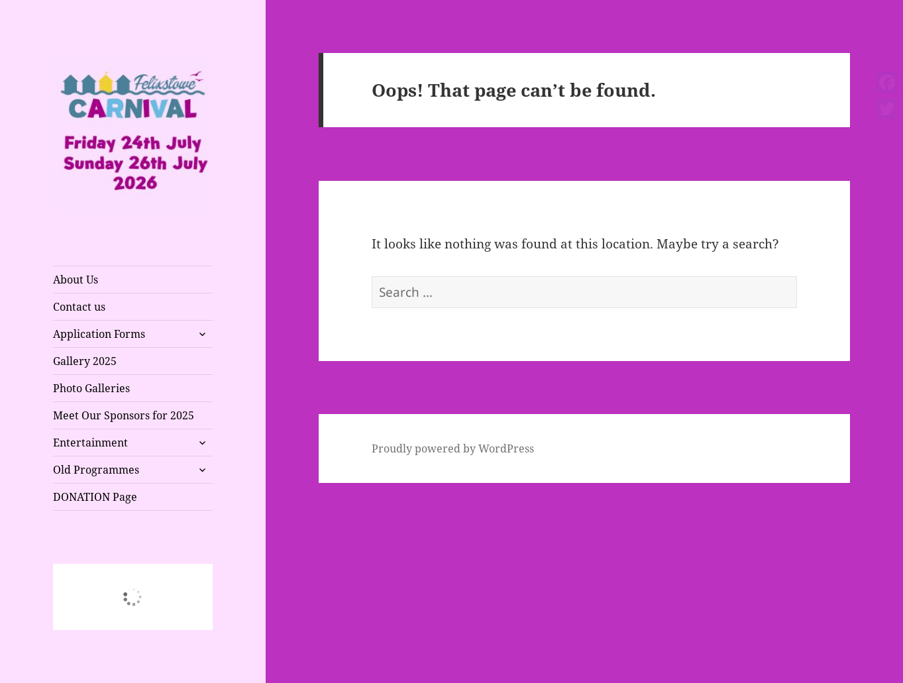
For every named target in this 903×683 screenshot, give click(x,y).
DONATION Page (95, 497)
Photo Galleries (91, 388)
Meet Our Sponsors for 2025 (123, 415)
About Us (75, 279)
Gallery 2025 (85, 361)
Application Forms (99, 334)
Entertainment (90, 442)
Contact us (79, 306)
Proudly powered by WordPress (453, 448)
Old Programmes (96, 469)
